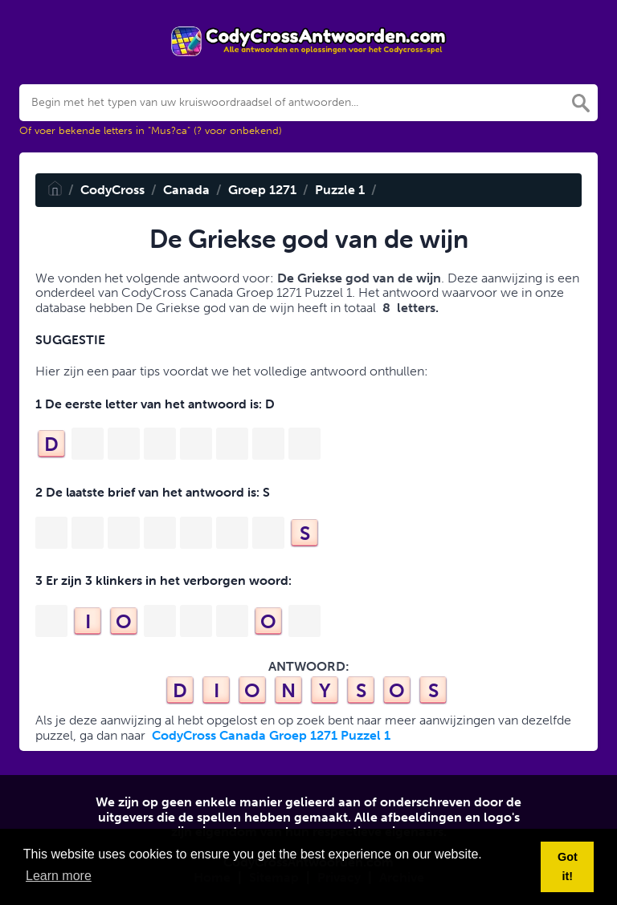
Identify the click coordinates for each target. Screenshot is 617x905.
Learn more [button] (59, 876)
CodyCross (112, 189)
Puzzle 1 (340, 189)
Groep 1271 (262, 189)
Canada (186, 189)
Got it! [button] (568, 866)
